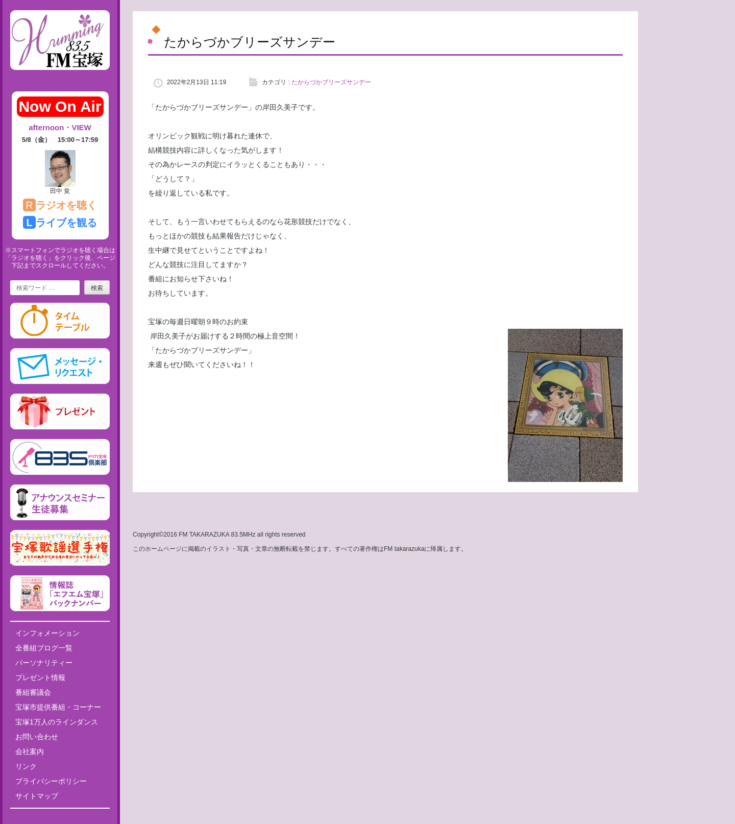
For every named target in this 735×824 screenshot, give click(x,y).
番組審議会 (33, 692)
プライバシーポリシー (51, 781)
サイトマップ (36, 796)
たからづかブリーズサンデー (331, 82)
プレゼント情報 (40, 677)
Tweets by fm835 (60, 819)
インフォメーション (47, 633)
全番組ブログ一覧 (43, 648)
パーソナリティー (43, 663)
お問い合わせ (36, 737)
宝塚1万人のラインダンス (56, 722)
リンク (26, 766)
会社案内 (29, 751)
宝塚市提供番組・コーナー (58, 707)
